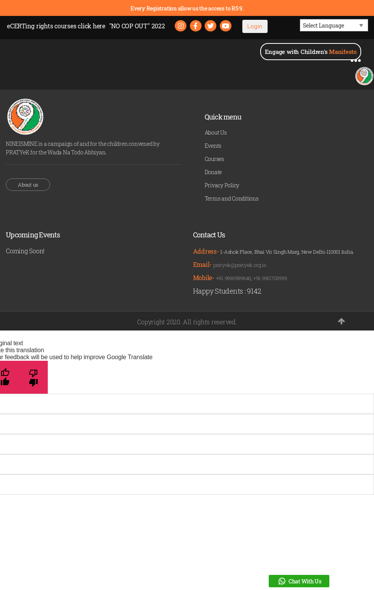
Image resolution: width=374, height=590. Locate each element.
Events (213, 146)
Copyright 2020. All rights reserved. (187, 322)
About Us (216, 133)
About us (28, 184)
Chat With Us (299, 581)
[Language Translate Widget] (334, 25)
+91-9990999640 (233, 278)
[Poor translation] (33, 377)
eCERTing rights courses (56, 26)
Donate (213, 172)
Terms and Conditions (232, 198)
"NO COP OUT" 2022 (137, 26)
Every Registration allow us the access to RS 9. (187, 8)
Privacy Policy (222, 185)
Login (255, 26)
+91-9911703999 (270, 278)
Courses (214, 159)
